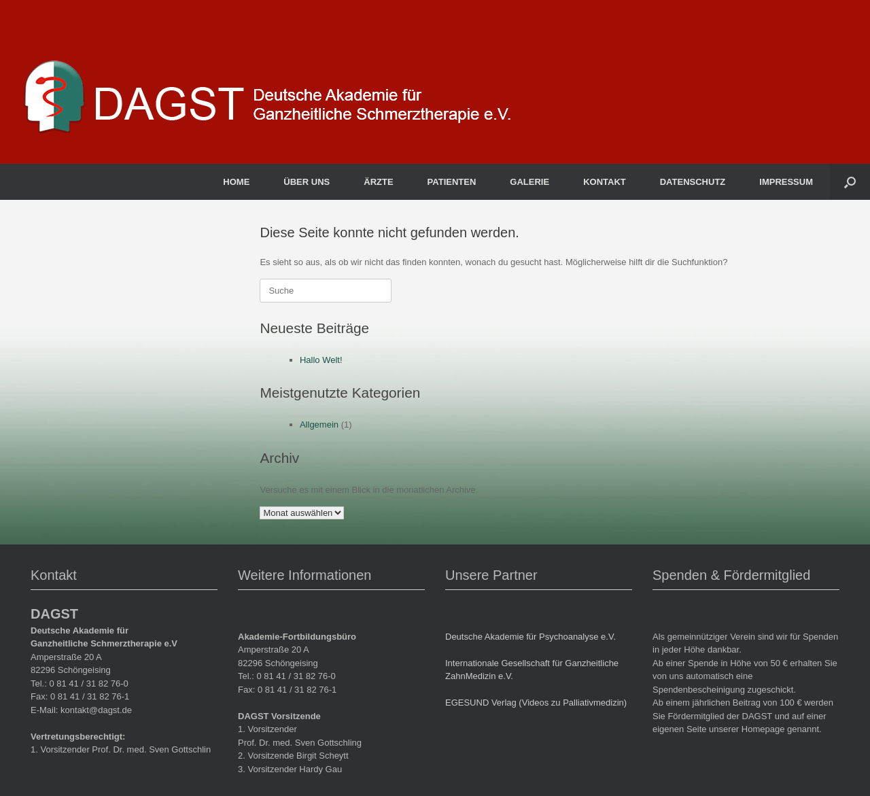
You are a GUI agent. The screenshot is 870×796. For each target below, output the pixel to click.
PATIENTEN (452, 182)
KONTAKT (604, 182)
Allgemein (319, 424)
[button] (850, 182)
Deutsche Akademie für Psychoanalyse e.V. (530, 636)
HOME (236, 182)
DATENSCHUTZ (693, 182)
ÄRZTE (378, 182)
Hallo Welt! (321, 360)
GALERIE (529, 182)
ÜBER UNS (306, 182)
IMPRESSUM (786, 182)
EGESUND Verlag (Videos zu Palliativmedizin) (536, 702)
